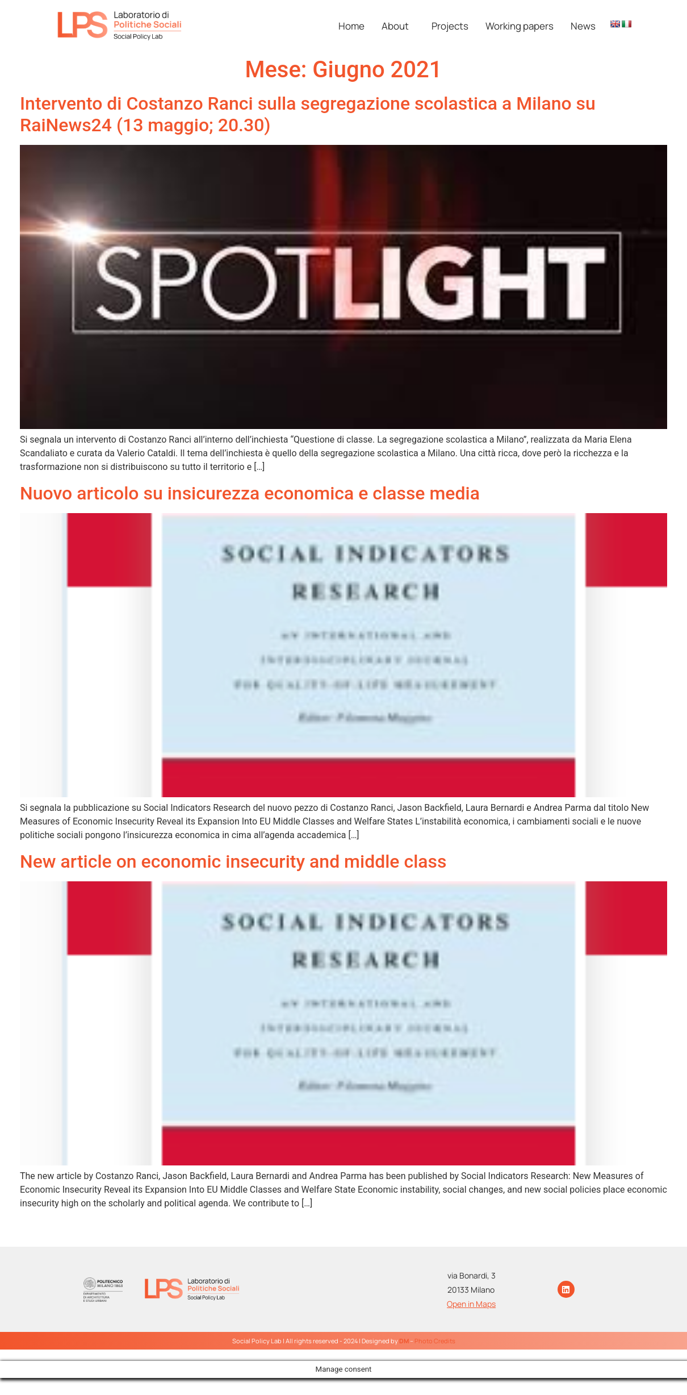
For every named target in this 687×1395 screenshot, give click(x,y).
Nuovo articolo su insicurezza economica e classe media (250, 493)
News (583, 25)
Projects (450, 25)
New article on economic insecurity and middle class (233, 861)
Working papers (519, 25)
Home (351, 25)
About (395, 25)
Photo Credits (434, 1340)
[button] (398, 26)
